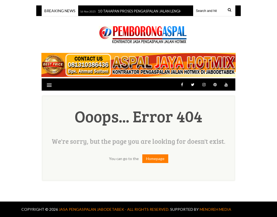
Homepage (155, 158)
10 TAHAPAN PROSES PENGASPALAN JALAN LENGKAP (142, 11)
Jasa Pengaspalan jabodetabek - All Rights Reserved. (114, 209)
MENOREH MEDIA (215, 209)
